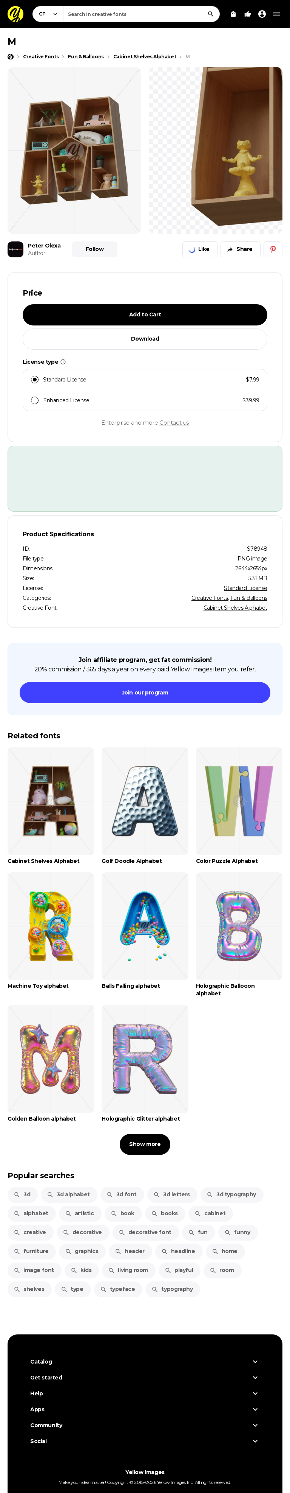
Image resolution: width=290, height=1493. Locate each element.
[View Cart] (233, 14)
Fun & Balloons (248, 598)
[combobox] (141, 14)
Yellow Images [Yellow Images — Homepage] (145, 1472)
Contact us (174, 422)
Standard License (245, 588)
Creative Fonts (209, 598)
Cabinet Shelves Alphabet (235, 607)
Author (36, 253)
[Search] (210, 14)
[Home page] (11, 57)
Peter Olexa (44, 245)
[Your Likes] (248, 14)
